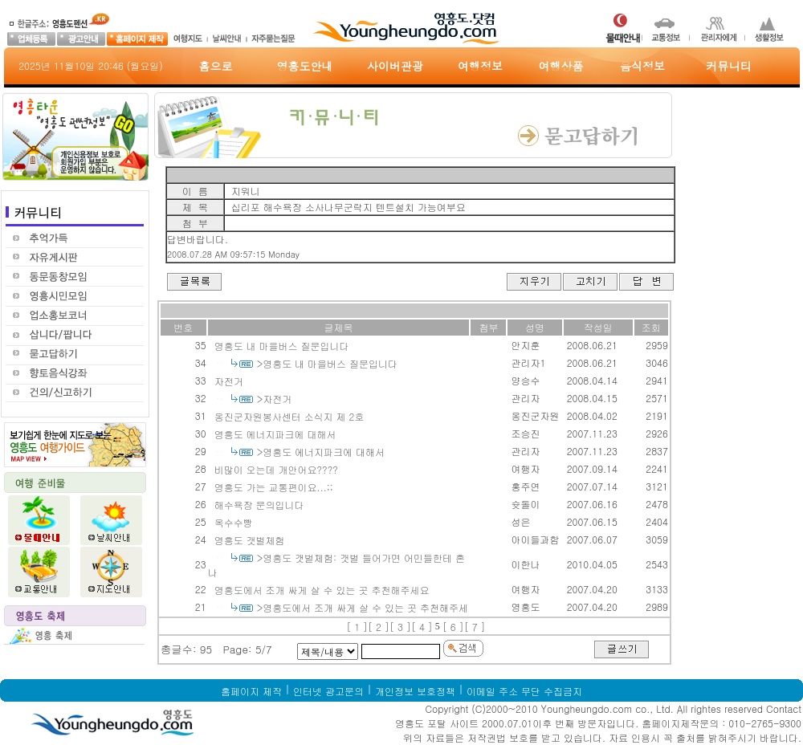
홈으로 (216, 66)
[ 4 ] (422, 626)
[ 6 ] (453, 626)
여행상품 (561, 66)
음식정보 (642, 66)
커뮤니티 (729, 66)
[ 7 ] (475, 626)
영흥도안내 (305, 66)
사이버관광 (395, 66)
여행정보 (480, 66)
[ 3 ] (400, 626)
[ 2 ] (378, 626)
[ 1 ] (357, 626)
